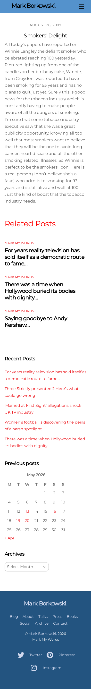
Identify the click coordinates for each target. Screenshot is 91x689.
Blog (14, 616)
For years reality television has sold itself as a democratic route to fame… (44, 257)
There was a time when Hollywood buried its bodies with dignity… (40, 291)
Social (25, 623)
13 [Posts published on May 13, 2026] (27, 511)
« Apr (9, 538)
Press (57, 616)
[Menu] (81, 6)
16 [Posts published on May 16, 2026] (54, 511)
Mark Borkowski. (43, 634)
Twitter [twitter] (28, 655)
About (28, 616)
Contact (60, 623)
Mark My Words (19, 243)
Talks (43, 616)
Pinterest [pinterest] (59, 655)
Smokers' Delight (45, 35)
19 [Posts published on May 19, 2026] (18, 520)
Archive (42, 623)
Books (72, 616)
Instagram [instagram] (44, 667)
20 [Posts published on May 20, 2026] (27, 520)
